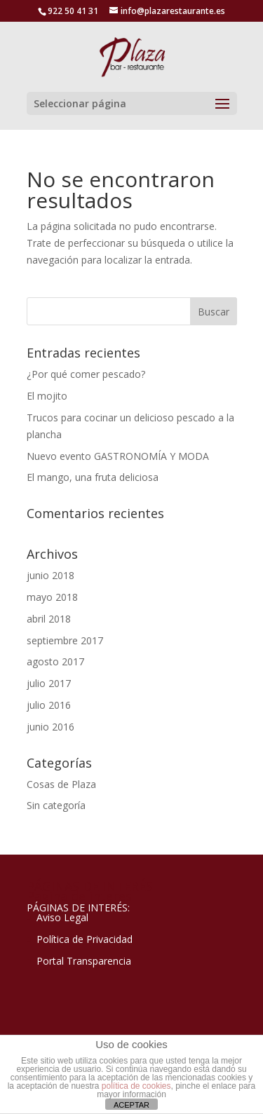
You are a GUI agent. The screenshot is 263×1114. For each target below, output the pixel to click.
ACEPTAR (131, 1105)
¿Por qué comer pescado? (86, 374)
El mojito (47, 395)
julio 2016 (49, 705)
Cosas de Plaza (61, 784)
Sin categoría (56, 805)
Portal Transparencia (83, 960)
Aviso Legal (62, 917)
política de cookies (136, 1086)
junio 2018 (50, 575)
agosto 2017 (55, 661)
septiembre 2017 (65, 640)
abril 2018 (49, 618)
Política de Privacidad (84, 939)
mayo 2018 (52, 597)
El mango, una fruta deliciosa (93, 477)
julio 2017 (49, 683)
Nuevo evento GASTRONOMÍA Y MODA (118, 456)
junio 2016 (50, 726)
